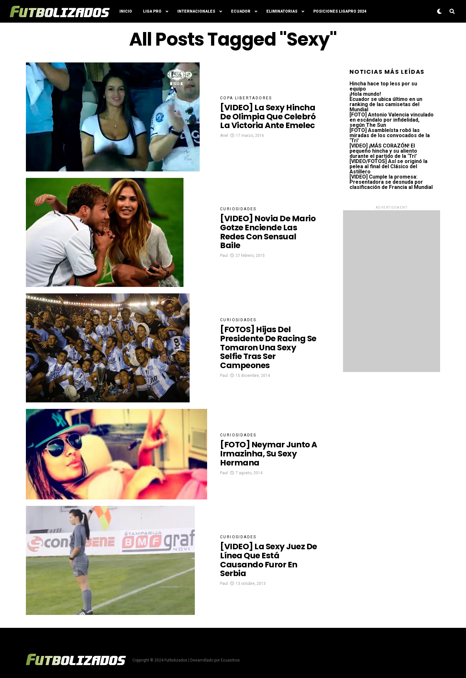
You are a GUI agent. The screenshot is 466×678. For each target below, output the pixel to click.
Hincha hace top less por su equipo (383, 86)
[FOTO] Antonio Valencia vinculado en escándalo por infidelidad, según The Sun (392, 120)
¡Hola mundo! (365, 94)
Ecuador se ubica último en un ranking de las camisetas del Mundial (386, 104)
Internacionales (196, 11)
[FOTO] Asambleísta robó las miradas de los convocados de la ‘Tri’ (390, 135)
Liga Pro (152, 11)
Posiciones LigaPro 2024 (339, 11)
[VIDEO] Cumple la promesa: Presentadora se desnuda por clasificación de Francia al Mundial (391, 182)
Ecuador (240, 11)
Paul (224, 258)
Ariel (224, 142)
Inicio (125, 11)
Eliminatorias (281, 11)
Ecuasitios (230, 660)
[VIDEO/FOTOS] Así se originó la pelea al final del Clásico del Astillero (388, 166)
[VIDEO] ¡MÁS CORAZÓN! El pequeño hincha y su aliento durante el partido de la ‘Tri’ (383, 151)
